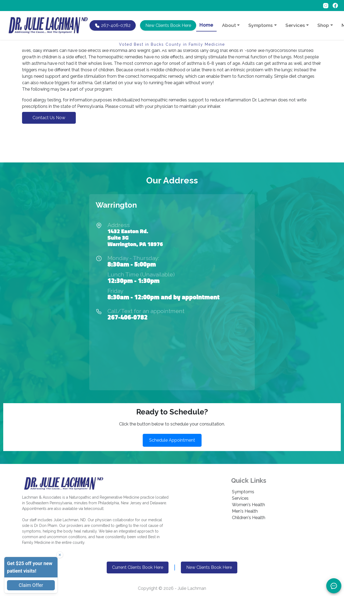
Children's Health (248, 517)
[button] (168, 25)
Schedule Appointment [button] (172, 440)
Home (206, 25)
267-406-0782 (128, 317)
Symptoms (243, 491)
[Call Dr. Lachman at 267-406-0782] (112, 25)
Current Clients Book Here (137, 567)
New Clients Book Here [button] (209, 567)
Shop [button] (323, 25)
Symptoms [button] (260, 25)
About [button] (229, 25)
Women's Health (248, 504)
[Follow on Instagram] (326, 5)
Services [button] (295, 25)
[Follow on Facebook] (335, 5)
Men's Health (245, 511)
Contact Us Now (49, 117)
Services (240, 498)
